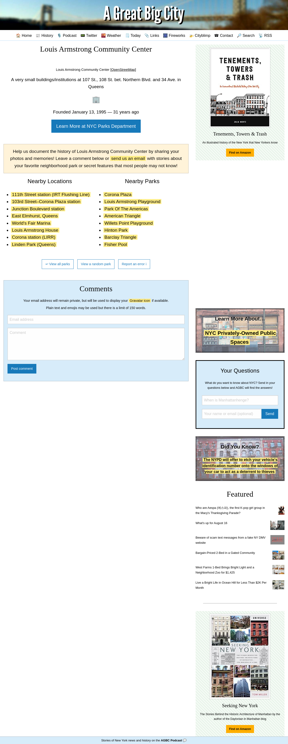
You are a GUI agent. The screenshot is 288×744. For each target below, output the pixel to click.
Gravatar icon (140, 300)
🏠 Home (24, 35)
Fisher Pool (115, 244)
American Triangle (122, 215)
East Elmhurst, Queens (35, 215)
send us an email (128, 158)
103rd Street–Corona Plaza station (46, 201)
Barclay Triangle (120, 237)
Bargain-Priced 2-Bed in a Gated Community (225, 553)
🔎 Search (246, 35)
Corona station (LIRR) (33, 237)
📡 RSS (265, 35)
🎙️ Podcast (66, 35)
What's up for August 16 (211, 523)
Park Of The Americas (126, 208)
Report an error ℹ (134, 264)
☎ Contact (223, 35)
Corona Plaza (117, 194)
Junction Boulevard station (38, 208)
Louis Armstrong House (35, 230)
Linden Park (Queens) (34, 244)
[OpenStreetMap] (123, 70)
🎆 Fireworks (174, 35)
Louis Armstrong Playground (132, 201)
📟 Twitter (88, 35)
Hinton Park (116, 230)
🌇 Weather (111, 35)
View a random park (96, 264)
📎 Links (151, 35)
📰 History (44, 35)
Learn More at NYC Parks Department (96, 126)
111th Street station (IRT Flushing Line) (51, 194)
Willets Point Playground (128, 223)
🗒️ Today (133, 35)
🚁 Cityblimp (199, 35)
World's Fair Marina (31, 223)
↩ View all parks (57, 264)
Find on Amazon (240, 152)
